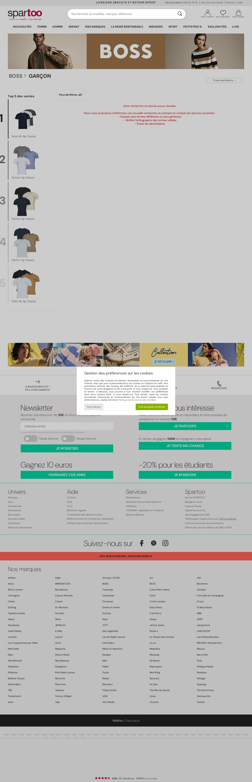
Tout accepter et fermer (151, 406)
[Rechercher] (180, 14)
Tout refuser (94, 406)
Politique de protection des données (137, 399)
